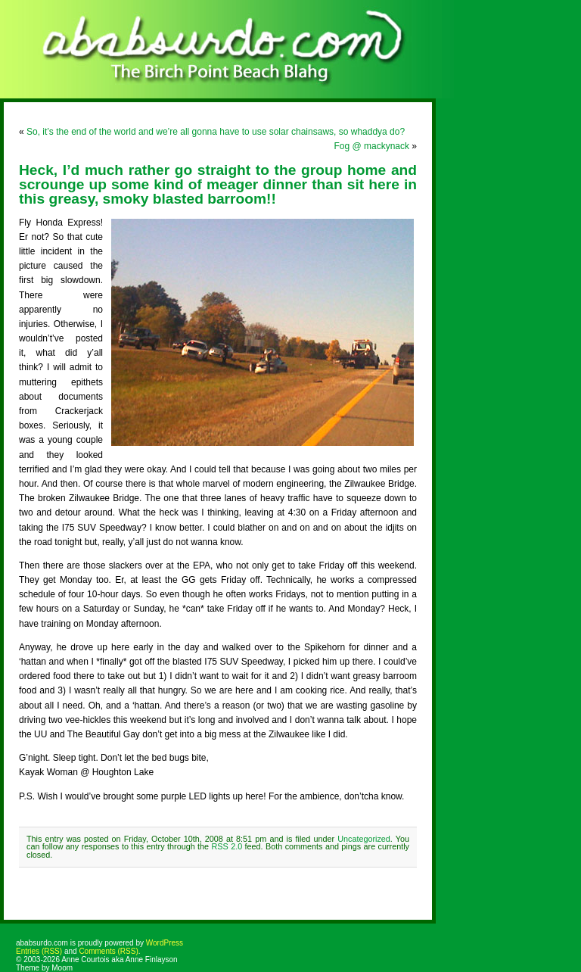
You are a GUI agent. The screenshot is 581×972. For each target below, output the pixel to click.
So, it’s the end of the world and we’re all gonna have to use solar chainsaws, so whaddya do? (215, 131)
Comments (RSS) (108, 951)
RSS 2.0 (227, 846)
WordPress (164, 943)
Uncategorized (363, 838)
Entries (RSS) (39, 951)
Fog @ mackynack (371, 146)
